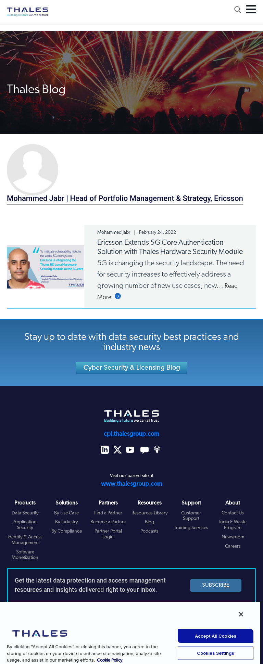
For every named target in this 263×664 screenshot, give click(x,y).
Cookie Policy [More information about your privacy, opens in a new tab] (109, 660)
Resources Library (150, 513)
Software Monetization (25, 555)
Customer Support (191, 516)
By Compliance (66, 531)
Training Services (191, 528)
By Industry (66, 522)
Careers (233, 546)
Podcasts (149, 531)
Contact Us (233, 513)
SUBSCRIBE (215, 585)
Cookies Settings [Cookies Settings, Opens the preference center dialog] (215, 653)
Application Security (25, 525)
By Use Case (66, 513)
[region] (130, 632)
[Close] (241, 614)
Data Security (25, 513)
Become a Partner (108, 522)
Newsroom (233, 537)
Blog (149, 522)
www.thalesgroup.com (131, 484)
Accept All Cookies (215, 636)
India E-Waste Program (233, 525)
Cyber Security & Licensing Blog (132, 368)
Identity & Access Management (25, 540)
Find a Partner (108, 513)
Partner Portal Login (108, 534)
